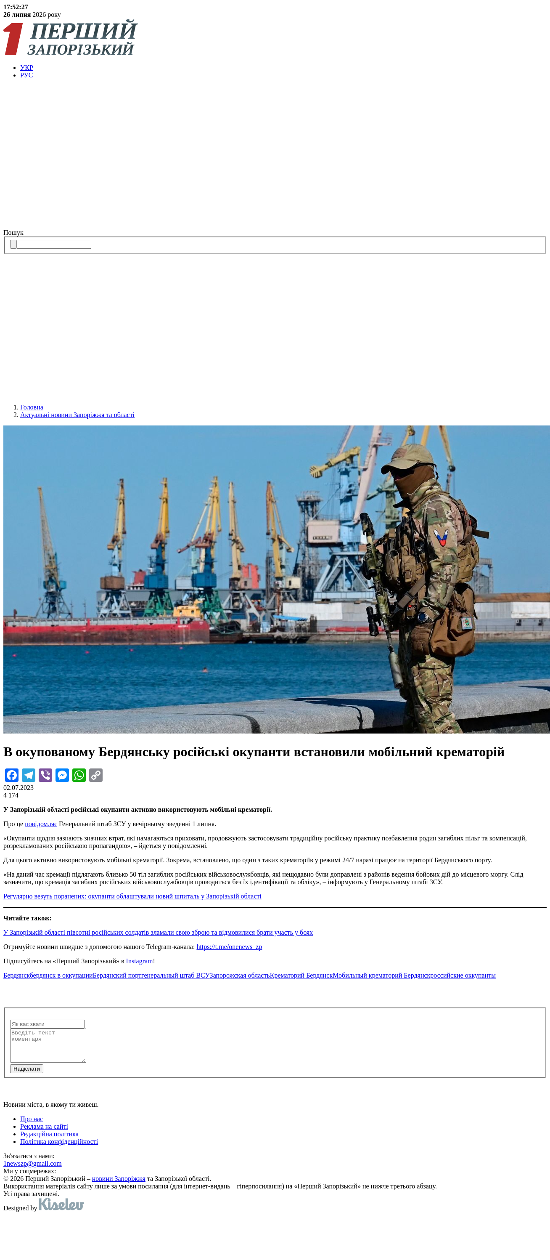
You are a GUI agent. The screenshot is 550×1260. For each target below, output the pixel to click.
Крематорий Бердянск (301, 975)
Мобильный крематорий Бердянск (381, 975)
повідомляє (41, 823)
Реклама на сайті (44, 1132)
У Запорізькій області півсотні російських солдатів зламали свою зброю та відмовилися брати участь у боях (158, 932)
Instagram (139, 961)
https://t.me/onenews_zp (229, 946)
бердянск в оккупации (61, 975)
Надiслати (26, 1075)
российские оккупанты (463, 975)
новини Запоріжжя (118, 1184)
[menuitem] (283, 68)
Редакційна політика (49, 1140)
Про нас (31, 1125)
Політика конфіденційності (59, 1147)
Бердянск (16, 975)
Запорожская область (240, 975)
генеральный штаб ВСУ (175, 975)
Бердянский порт (117, 975)
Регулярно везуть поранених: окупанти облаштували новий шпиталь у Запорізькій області (132, 896)
